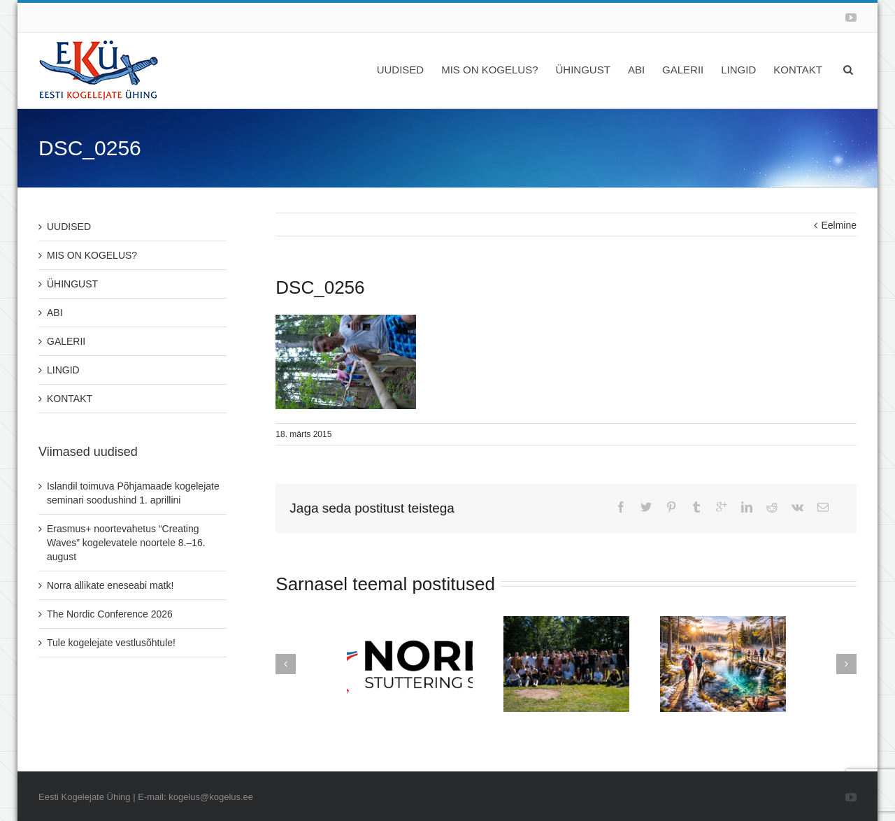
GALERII (682, 70)
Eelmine (839, 225)
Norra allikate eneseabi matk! (110, 585)
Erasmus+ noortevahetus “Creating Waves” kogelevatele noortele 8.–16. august (126, 542)
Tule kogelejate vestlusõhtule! (111, 642)
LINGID (738, 70)
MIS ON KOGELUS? (489, 70)
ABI (636, 70)
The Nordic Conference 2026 (110, 614)
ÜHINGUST (583, 70)
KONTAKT (797, 70)
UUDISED (400, 70)
